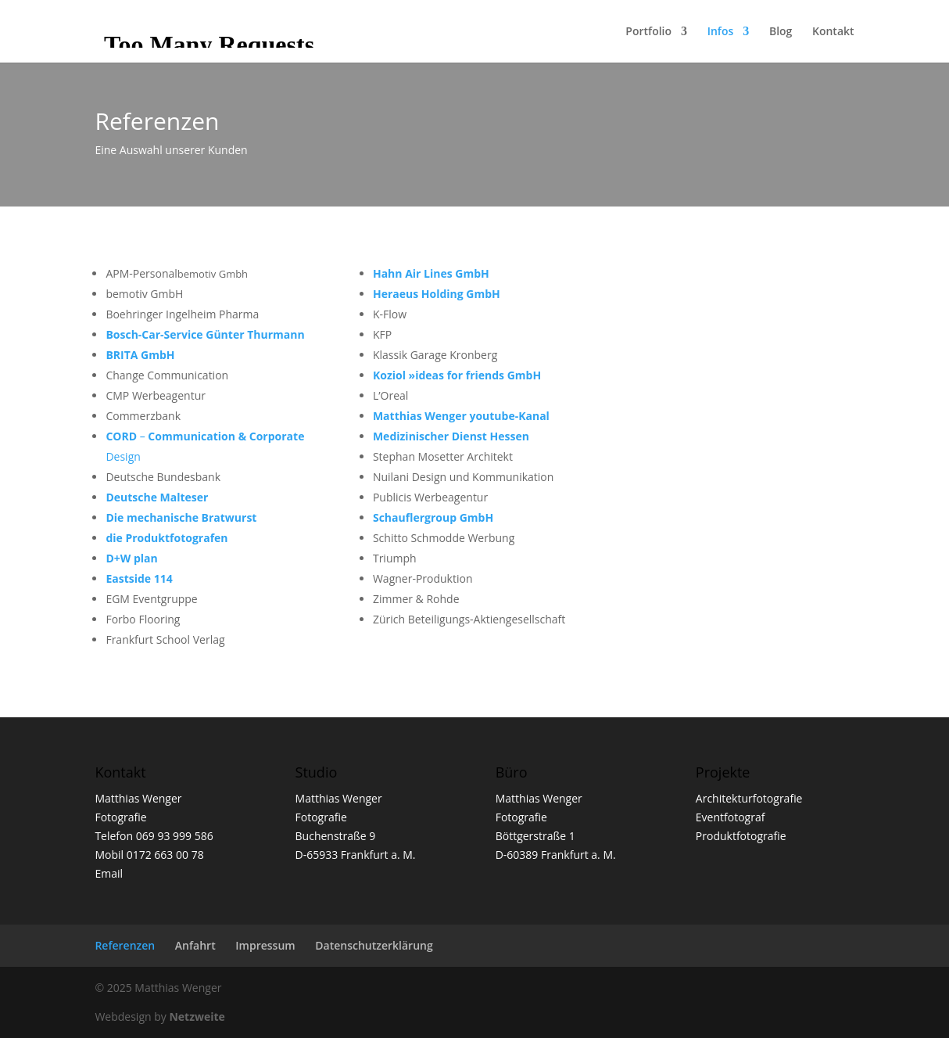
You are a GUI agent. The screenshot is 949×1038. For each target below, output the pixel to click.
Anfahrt (195, 945)
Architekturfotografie (749, 798)
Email (109, 873)
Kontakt (833, 32)
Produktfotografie (741, 835)
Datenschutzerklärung (373, 945)
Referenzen (125, 945)
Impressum (265, 945)
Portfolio (648, 32)
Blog (780, 32)
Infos (720, 32)
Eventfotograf (730, 817)
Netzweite (196, 1016)
